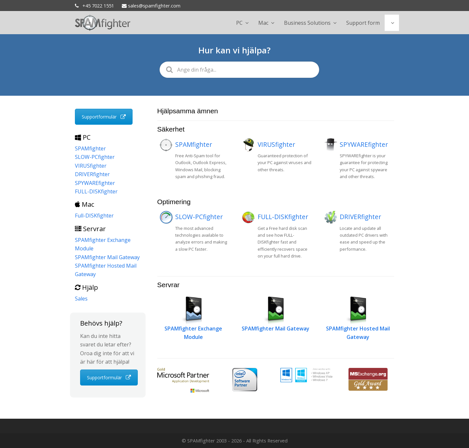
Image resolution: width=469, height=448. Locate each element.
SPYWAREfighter (364, 144)
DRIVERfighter (360, 216)
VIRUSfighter (276, 144)
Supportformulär (104, 117)
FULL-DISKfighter (283, 216)
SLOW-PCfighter (199, 216)
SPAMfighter (193, 144)
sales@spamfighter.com (151, 5)
